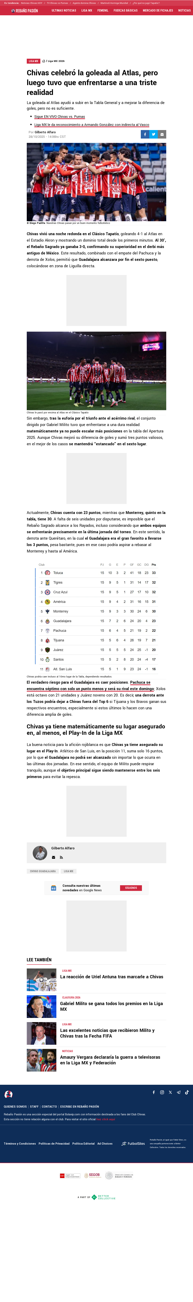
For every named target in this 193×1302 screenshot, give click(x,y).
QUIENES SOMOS (15, 1107)
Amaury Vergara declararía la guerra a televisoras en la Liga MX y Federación (110, 1060)
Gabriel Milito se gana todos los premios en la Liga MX (111, 1006)
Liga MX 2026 (56, 61)
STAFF (34, 1107)
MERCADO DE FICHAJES (158, 10)
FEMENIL (102, 10)
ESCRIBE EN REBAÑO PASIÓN (79, 1107)
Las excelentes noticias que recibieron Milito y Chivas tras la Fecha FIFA (107, 1033)
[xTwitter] (170, 1092)
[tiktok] (187, 1092)
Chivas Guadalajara (43, 871)
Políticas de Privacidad (54, 1144)
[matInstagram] (162, 1092)
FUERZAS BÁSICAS (126, 10)
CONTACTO (49, 1107)
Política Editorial (83, 1144)
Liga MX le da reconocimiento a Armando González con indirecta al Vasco (91, 124)
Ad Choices (105, 1144)
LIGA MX (86, 10)
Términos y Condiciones (20, 1144)
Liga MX (68, 871)
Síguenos (131, 887)
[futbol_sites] (134, 1144)
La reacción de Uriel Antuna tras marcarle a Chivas (111, 977)
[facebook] (154, 1092)
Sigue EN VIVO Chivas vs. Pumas (59, 116)
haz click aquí (105, 1119)
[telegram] (178, 1092)
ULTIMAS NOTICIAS (64, 10)
